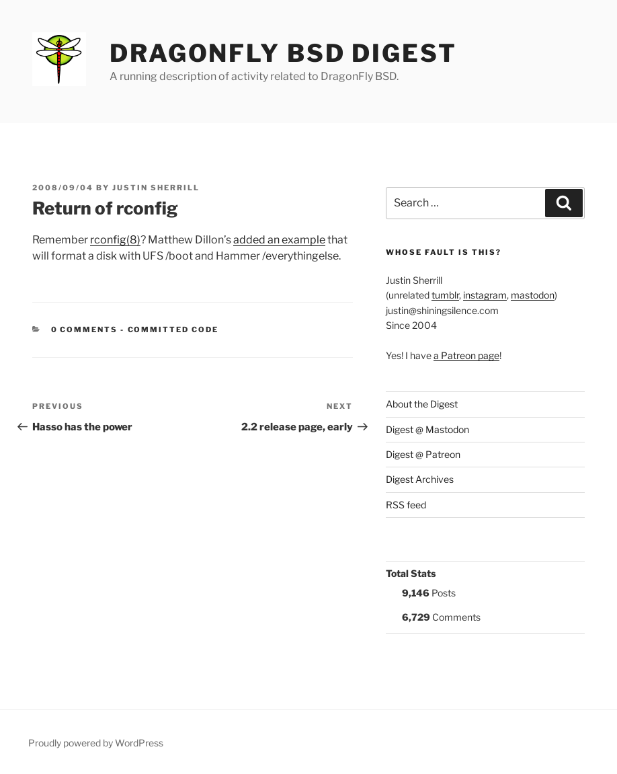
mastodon (532, 295)
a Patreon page (466, 355)
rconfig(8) (115, 239)
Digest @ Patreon (423, 454)
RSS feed (406, 504)
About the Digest (422, 404)
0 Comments (84, 329)
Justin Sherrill (156, 187)
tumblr (445, 295)
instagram (485, 295)
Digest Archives (420, 479)
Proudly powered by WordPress (95, 742)
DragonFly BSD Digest (283, 53)
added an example (279, 239)
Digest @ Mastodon (427, 429)
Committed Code (173, 329)
